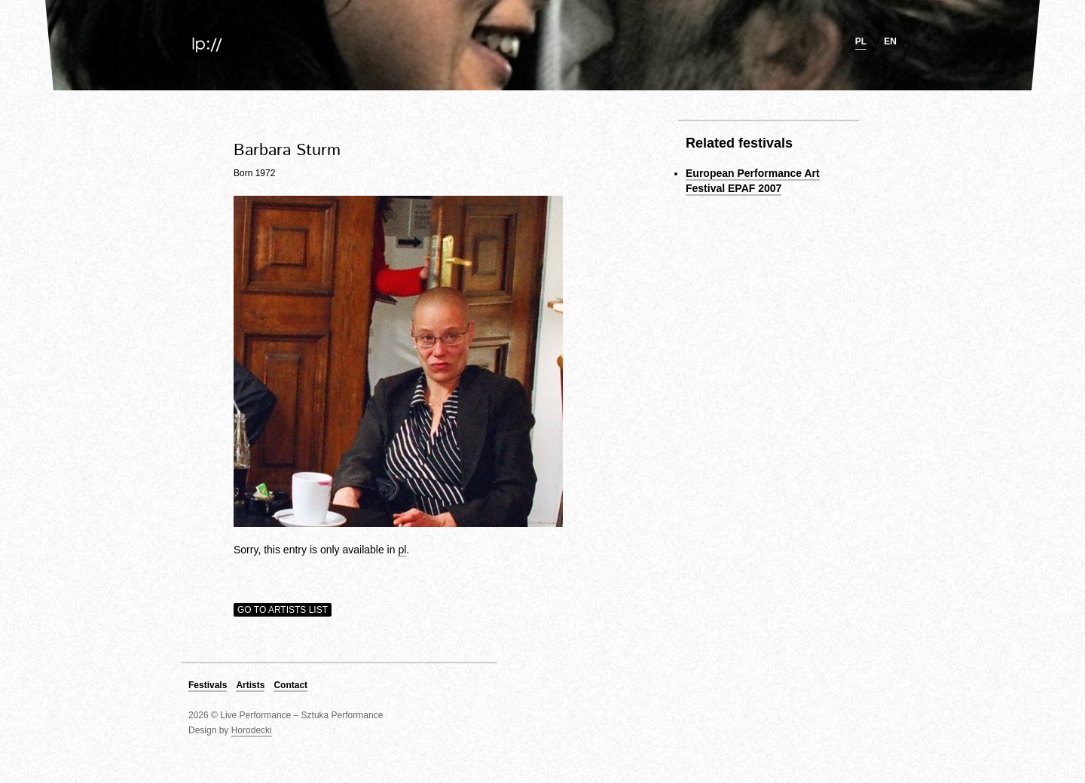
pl (860, 41)
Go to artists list (282, 610)
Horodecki (251, 730)
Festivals (207, 685)
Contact (290, 685)
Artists (250, 685)
